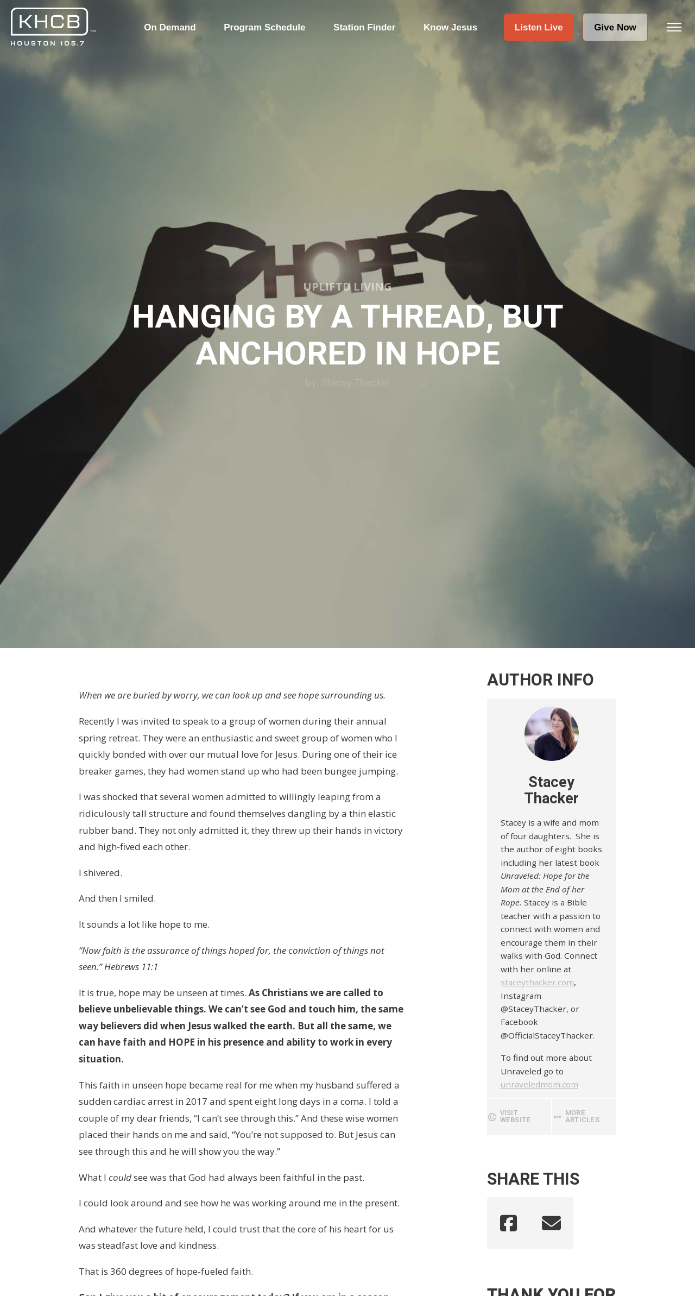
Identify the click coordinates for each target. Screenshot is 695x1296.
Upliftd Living (347, 286)
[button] (538, 27)
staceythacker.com (537, 982)
